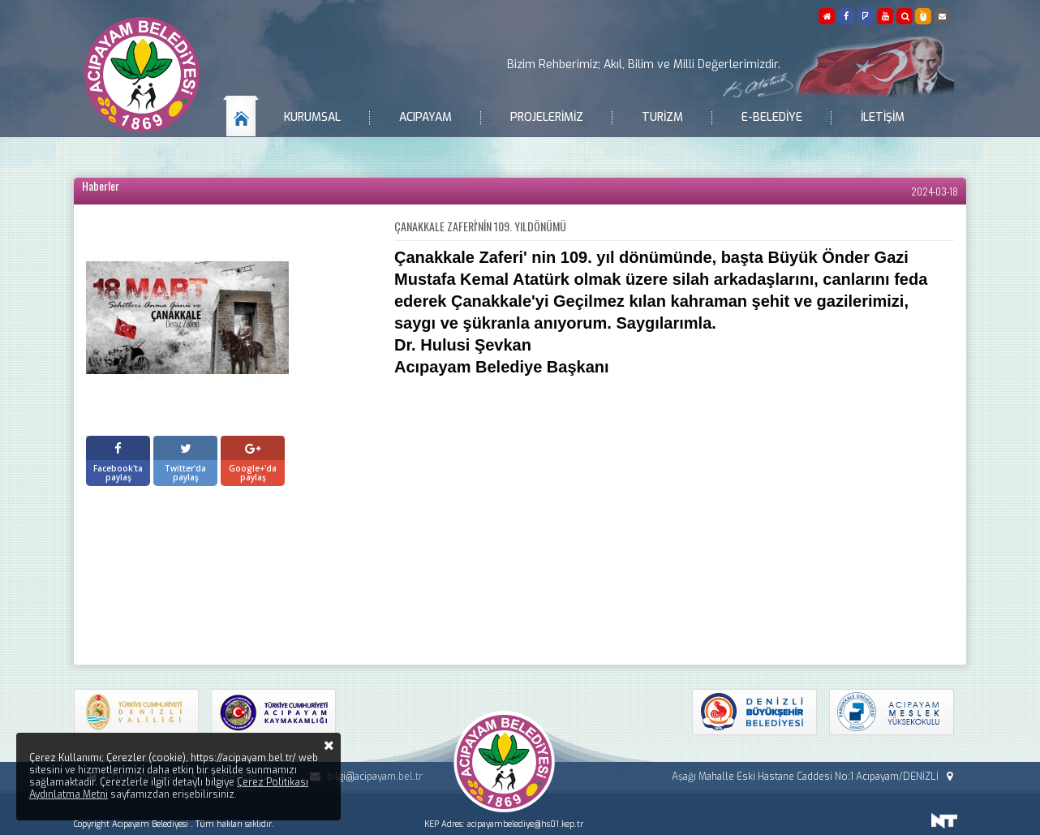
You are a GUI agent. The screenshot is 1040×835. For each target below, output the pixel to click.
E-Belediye (771, 117)
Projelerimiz (546, 117)
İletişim (883, 117)
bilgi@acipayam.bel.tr (363, 776)
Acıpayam (425, 117)
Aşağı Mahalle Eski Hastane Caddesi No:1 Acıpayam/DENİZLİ (814, 776)
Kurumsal (312, 117)
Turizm (662, 117)
